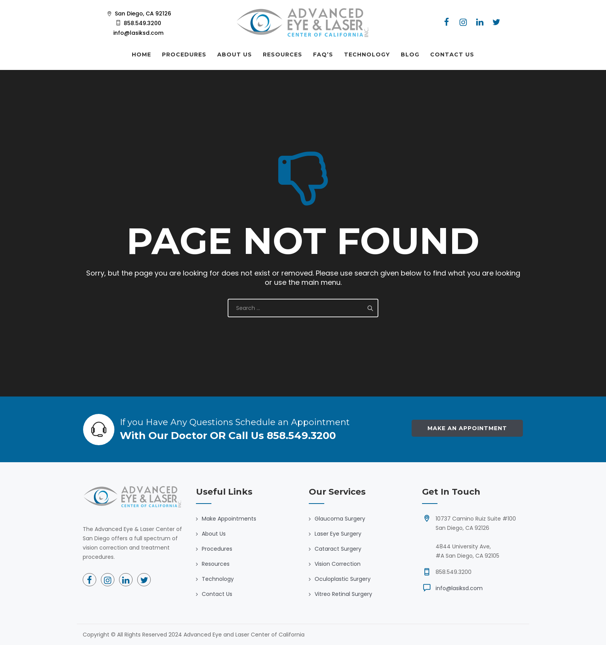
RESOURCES (282, 54)
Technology (218, 579)
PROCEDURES (184, 54)
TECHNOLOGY (367, 54)
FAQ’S (323, 54)
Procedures (217, 549)
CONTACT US (452, 54)
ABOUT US (234, 54)
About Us (214, 534)
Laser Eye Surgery (338, 534)
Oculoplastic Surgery (343, 579)
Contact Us (217, 594)
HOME (141, 54)
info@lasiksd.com (459, 588)
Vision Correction (338, 564)
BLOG (410, 54)
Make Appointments (229, 518)
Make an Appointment (467, 428)
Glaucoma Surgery (340, 518)
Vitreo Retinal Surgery (343, 594)
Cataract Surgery (338, 549)
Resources (216, 564)
